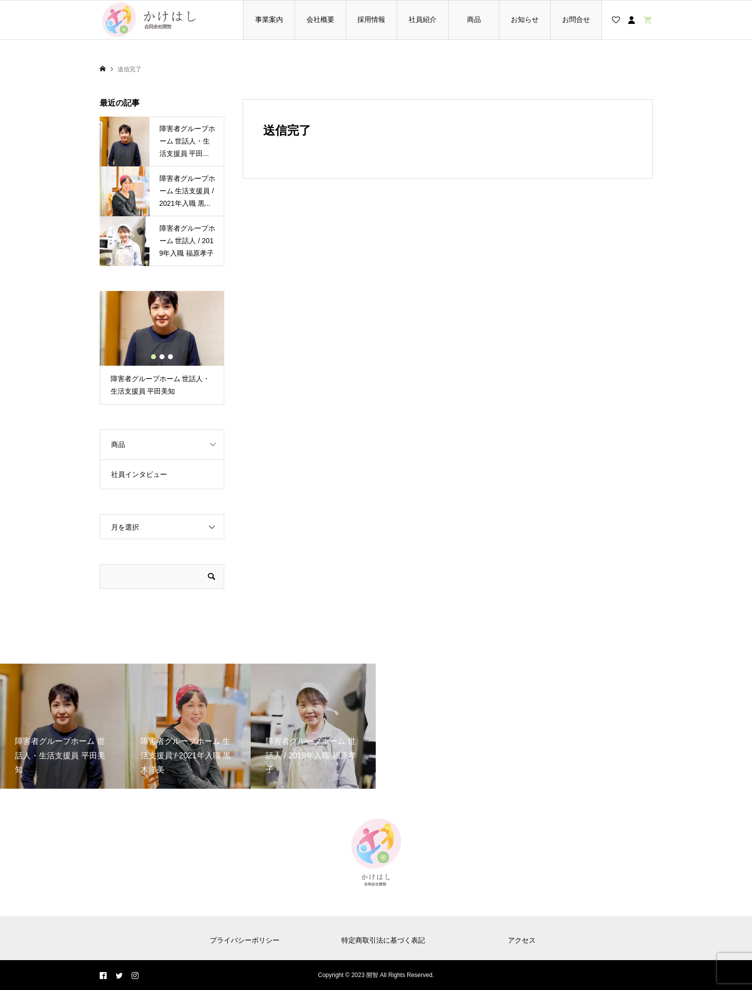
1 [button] (153, 356)
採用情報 (371, 19)
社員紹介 (423, 19)
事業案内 (269, 19)
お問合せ (576, 19)
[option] (162, 348)
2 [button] (162, 356)
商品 (474, 19)
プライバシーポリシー (245, 940)
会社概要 (320, 19)
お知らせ (525, 19)
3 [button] (170, 356)
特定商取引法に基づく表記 (383, 940)
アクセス (522, 940)
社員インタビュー (139, 474)
